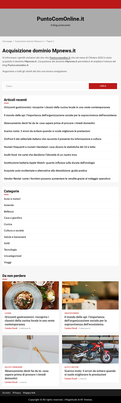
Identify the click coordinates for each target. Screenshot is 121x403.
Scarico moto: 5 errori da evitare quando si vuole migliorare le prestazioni (47, 131)
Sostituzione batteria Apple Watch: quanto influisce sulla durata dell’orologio (49, 162)
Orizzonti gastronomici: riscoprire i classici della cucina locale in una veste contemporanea (57, 107)
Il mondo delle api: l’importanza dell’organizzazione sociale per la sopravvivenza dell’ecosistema (60, 115)
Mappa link (29, 392)
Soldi (7, 243)
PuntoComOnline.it (60, 19)
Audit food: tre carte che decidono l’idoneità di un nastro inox (40, 154)
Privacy (17, 392)
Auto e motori (12, 198)
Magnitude (71, 399)
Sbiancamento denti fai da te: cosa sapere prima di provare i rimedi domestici (49, 123)
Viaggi (7, 262)
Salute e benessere (15, 237)
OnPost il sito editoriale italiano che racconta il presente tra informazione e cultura (52, 139)
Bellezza (9, 211)
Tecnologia (10, 249)
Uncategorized (12, 255)
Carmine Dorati (11, 328)
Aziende (9, 205)
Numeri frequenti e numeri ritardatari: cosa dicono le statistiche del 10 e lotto (49, 146)
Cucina (8, 224)
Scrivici (6, 392)
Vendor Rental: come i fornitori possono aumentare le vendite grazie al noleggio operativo (57, 178)
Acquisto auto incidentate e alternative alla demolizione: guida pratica (45, 170)
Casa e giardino (13, 217)
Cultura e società (14, 230)
